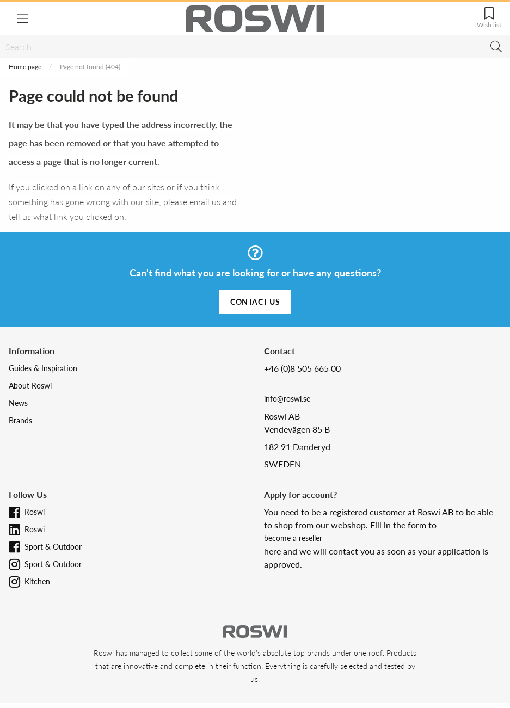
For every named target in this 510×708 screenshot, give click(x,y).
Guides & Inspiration (43, 368)
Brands (20, 420)
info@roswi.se (287, 398)
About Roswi (30, 385)
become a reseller (293, 538)
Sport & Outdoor (53, 546)
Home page (25, 67)
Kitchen (37, 581)
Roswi (34, 511)
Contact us (255, 301)
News (18, 403)
